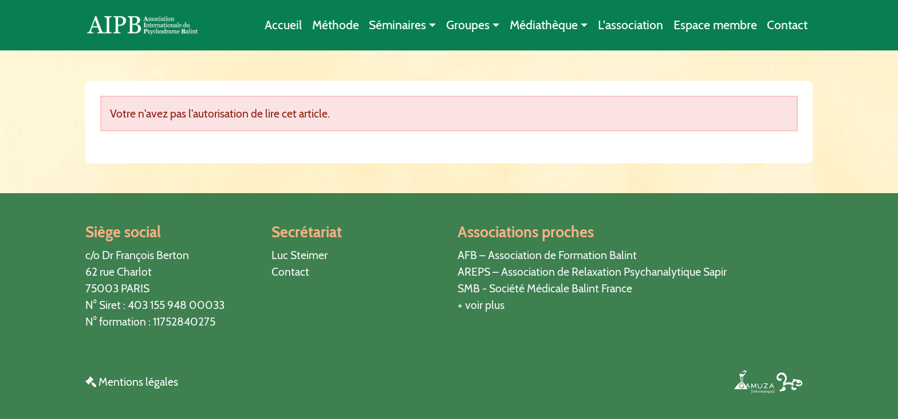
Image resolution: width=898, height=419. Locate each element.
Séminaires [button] (397, 25)
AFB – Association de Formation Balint (547, 255)
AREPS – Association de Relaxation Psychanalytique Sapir (592, 272)
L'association (630, 25)
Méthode (335, 25)
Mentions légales (131, 382)
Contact (787, 25)
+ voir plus (481, 305)
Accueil (283, 25)
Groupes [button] (468, 25)
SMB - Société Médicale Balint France (545, 288)
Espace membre (715, 25)
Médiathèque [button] (544, 25)
